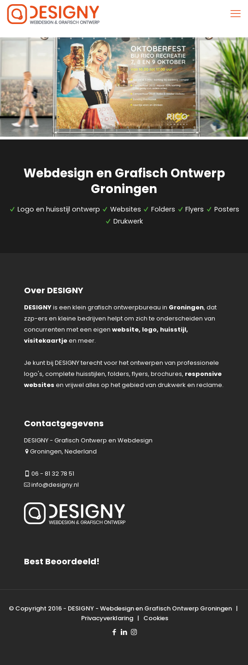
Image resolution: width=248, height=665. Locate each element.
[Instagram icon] (133, 632)
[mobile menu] (235, 14)
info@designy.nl (55, 484)
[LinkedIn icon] (124, 632)
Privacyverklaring (107, 618)
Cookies (155, 618)
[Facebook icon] (114, 632)
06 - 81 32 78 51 (52, 473)
